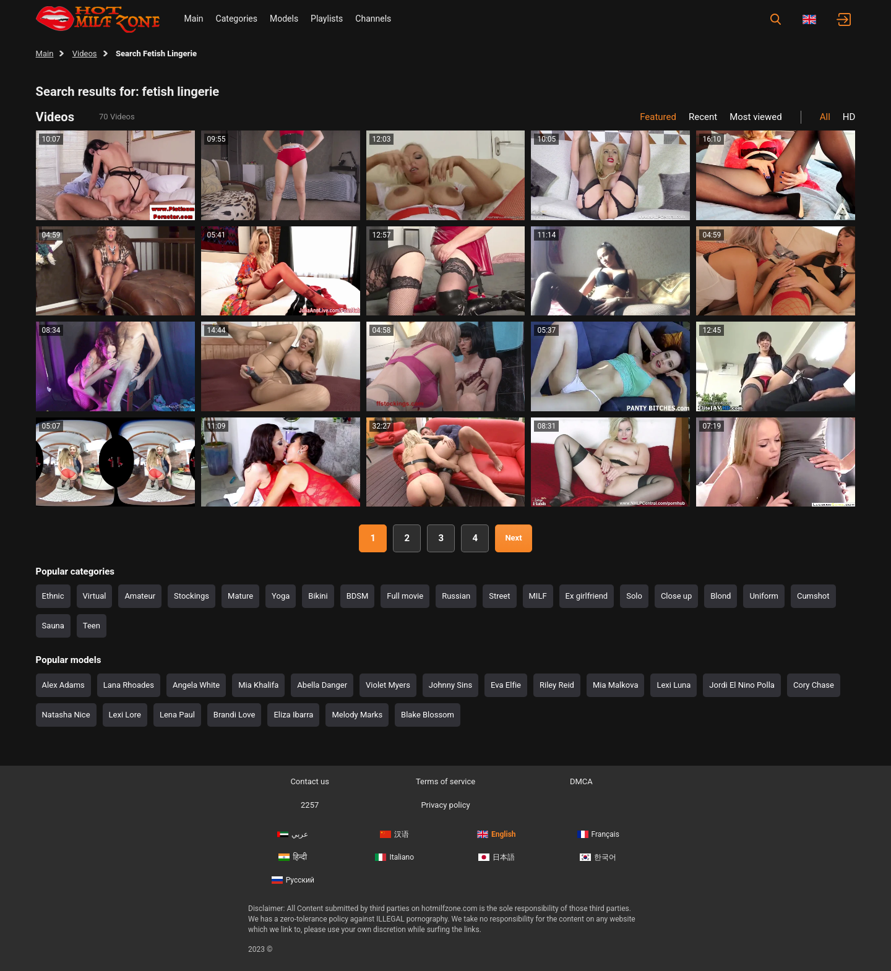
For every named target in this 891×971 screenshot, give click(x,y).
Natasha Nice (66, 714)
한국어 (598, 857)
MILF (538, 596)
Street (499, 596)
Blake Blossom (427, 714)
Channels (373, 19)
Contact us (309, 781)
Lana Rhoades (128, 685)
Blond (720, 596)
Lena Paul (177, 714)
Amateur (139, 596)
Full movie (405, 596)
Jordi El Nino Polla (742, 685)
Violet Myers (388, 685)
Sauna (53, 625)
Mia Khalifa (258, 685)
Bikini (317, 596)
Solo (634, 596)
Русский (293, 880)
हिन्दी (292, 857)
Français (598, 834)
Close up (676, 596)
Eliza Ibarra (293, 714)
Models (284, 19)
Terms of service (445, 781)
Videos (84, 53)
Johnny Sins (450, 685)
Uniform (763, 596)
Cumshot (813, 596)
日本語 (496, 857)
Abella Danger (322, 685)
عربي (292, 834)
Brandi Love (234, 714)
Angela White (196, 685)
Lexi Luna (673, 685)
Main (194, 19)
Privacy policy (445, 805)
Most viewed (756, 116)
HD (849, 116)
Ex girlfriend (587, 596)
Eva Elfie (506, 685)
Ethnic (53, 596)
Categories (236, 19)
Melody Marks (357, 714)
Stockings (191, 596)
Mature (240, 596)
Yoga (281, 596)
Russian (456, 596)
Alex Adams (63, 685)
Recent (703, 116)
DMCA (581, 781)
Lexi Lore (125, 714)
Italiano (394, 857)
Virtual (94, 596)
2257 (310, 805)
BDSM (357, 596)
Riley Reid (557, 685)
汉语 (394, 834)
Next (513, 537)
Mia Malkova (616, 685)
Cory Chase (813, 685)
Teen (91, 625)
